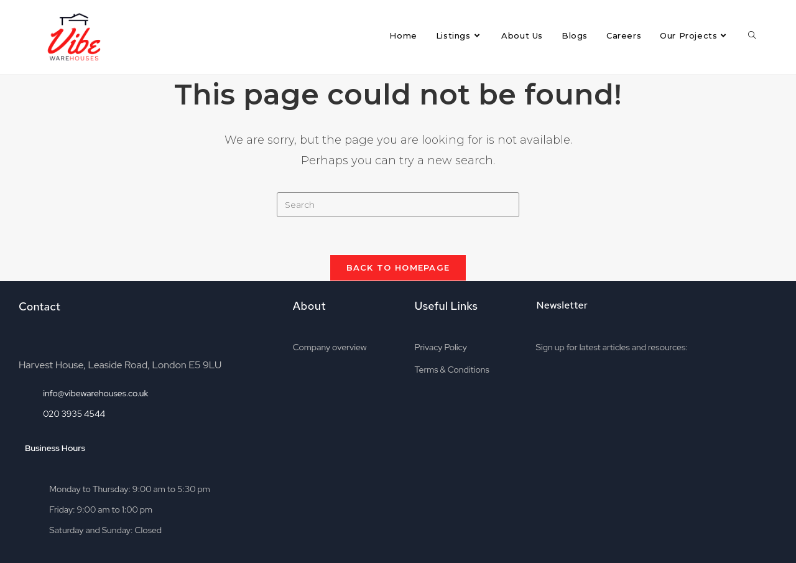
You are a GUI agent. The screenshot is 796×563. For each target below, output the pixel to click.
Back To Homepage (398, 267)
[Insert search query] (398, 204)
